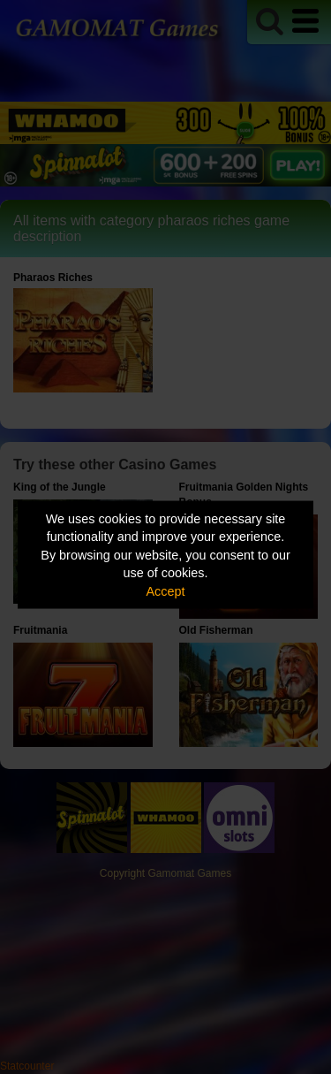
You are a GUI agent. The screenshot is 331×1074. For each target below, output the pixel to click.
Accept (166, 590)
